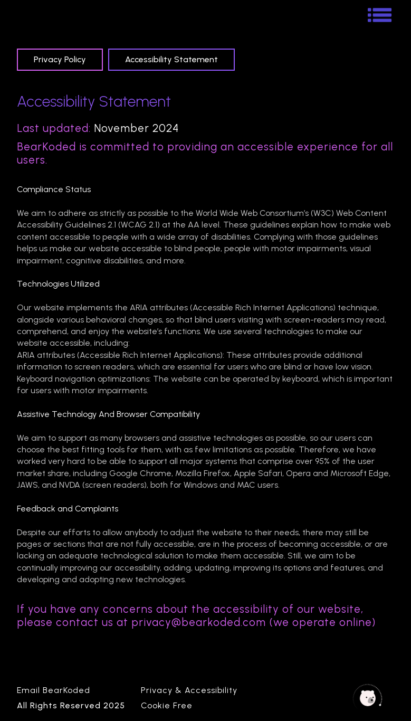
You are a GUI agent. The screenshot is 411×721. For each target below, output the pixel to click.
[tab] (60, 59)
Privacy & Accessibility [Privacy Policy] (189, 690)
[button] (377, 13)
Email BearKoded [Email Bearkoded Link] (53, 690)
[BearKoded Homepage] (27, 14)
